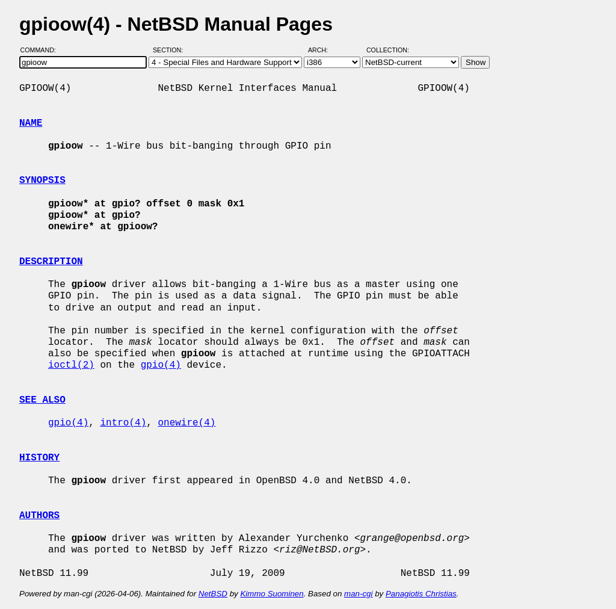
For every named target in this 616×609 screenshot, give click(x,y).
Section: (170, 50)
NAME (30, 123)
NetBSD (213, 593)
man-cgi (358, 593)
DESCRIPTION (51, 261)
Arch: (323, 50)
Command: (41, 50)
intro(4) (123, 423)
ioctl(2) (71, 365)
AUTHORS (39, 515)
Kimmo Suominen (271, 593)
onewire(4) (186, 423)
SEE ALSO (42, 400)
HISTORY (39, 458)
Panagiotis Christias (421, 593)
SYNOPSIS (42, 180)
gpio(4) (161, 365)
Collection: (387, 50)
